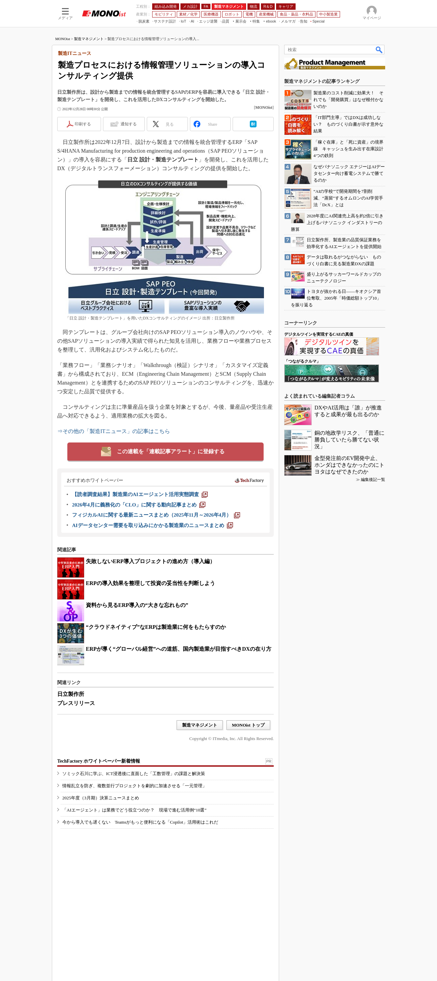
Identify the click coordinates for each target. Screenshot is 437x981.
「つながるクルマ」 (302, 361)
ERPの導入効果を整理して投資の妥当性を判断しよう (150, 583)
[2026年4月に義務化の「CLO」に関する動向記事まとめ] (138, 505)
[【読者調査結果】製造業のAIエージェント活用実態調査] (140, 494)
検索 (379, 49)
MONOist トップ (248, 725)
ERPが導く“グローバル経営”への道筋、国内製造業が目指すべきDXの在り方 (178, 649)
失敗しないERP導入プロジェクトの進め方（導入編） (150, 561)
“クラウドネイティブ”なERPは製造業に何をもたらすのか (156, 627)
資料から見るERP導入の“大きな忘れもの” (137, 605)
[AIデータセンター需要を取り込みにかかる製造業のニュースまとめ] (152, 525)
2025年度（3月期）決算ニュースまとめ (100, 797)
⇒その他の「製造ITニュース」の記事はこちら (113, 431)
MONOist (62, 39)
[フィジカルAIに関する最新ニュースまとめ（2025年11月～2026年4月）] (156, 515)
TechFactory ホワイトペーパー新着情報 (98, 761)
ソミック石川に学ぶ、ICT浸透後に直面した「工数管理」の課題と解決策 (133, 773)
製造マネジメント (89, 39)
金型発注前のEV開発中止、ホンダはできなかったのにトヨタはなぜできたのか (349, 464)
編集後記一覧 (373, 479)
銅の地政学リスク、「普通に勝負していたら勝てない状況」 (349, 439)
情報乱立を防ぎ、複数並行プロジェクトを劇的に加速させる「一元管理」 (134, 785)
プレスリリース (76, 703)
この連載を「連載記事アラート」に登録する (171, 451)
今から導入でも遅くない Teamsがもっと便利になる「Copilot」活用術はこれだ (140, 822)
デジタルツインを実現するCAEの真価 (318, 334)
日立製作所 (70, 694)
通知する (129, 124)
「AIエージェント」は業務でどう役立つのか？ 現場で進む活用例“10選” (134, 810)
